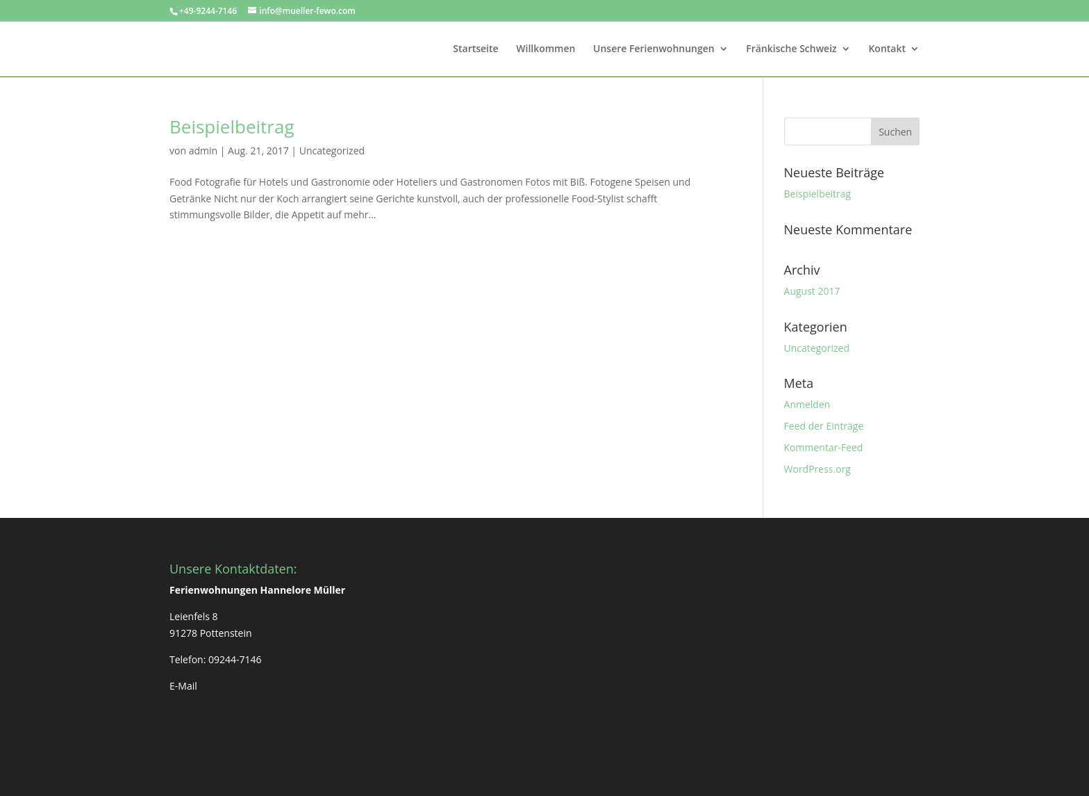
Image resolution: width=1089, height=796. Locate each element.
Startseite (475, 49)
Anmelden (807, 404)
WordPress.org (817, 469)
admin (203, 150)
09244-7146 (235, 659)
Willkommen (545, 49)
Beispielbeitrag (231, 126)
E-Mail (183, 685)
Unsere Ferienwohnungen (654, 49)
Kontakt (887, 49)
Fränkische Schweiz (791, 49)
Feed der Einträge (824, 425)
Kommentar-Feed (823, 447)
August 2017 (812, 291)
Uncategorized (332, 150)
